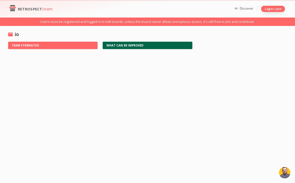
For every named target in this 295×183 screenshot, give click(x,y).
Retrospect (30, 9)
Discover (243, 8)
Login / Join (273, 9)
